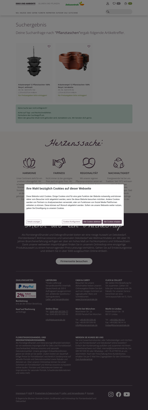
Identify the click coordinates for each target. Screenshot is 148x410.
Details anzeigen (34, 222)
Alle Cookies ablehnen (92, 222)
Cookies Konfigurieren (71, 222)
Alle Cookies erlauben (112, 222)
